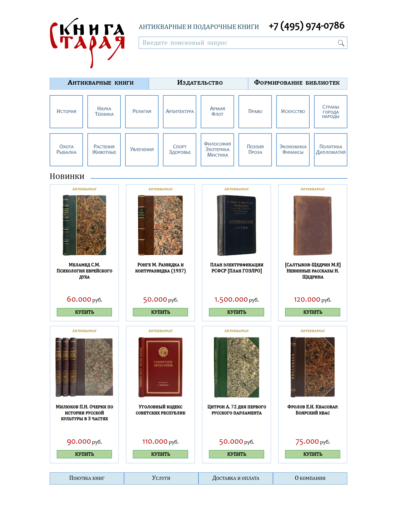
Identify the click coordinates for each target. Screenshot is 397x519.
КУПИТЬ (84, 312)
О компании (310, 477)
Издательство (200, 82)
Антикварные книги (101, 82)
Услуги (161, 477)
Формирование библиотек (297, 82)
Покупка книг (86, 477)
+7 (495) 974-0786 (307, 26)
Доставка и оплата (235, 477)
